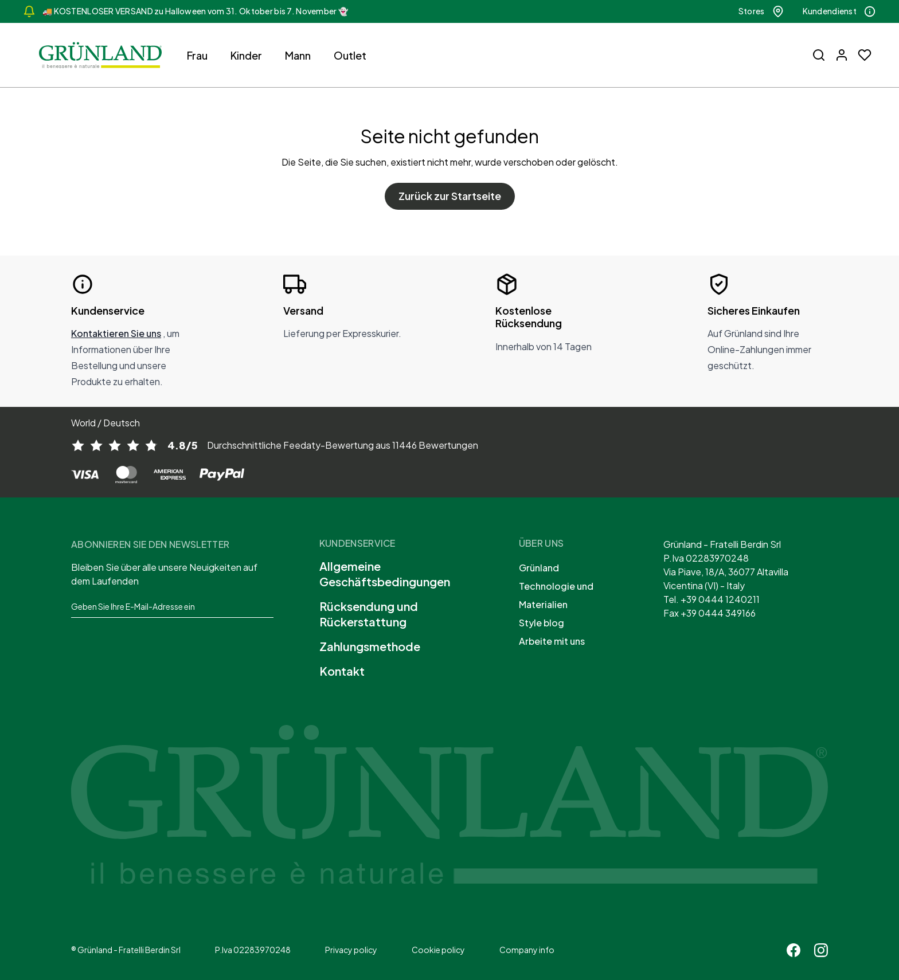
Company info (526, 949)
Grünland (539, 568)
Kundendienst (839, 11)
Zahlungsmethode (369, 646)
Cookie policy (438, 949)
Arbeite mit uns (552, 641)
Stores (761, 11)
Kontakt (342, 671)
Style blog (541, 623)
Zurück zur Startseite (449, 195)
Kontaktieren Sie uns (116, 333)
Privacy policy (351, 949)
